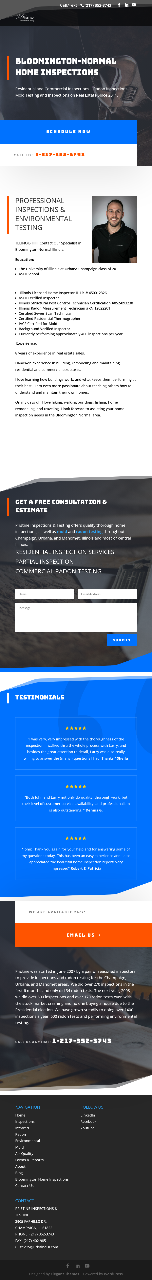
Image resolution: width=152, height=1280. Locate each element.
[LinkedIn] (126, 5)
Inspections (25, 1121)
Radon (20, 1134)
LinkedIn (88, 1115)
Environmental (27, 1140)
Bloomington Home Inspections (42, 1179)
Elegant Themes (65, 1273)
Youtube (88, 1128)
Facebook (89, 1121)
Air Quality (24, 1153)
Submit (122, 640)
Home (20, 1115)
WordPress (113, 1273)
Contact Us (24, 1185)
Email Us (80, 935)
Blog (19, 1172)
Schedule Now (68, 132)
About (20, 1166)
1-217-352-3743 (60, 155)
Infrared (22, 1128)
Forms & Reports (29, 1159)
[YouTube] (134, 5)
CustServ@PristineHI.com (36, 1247)
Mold (19, 1147)
